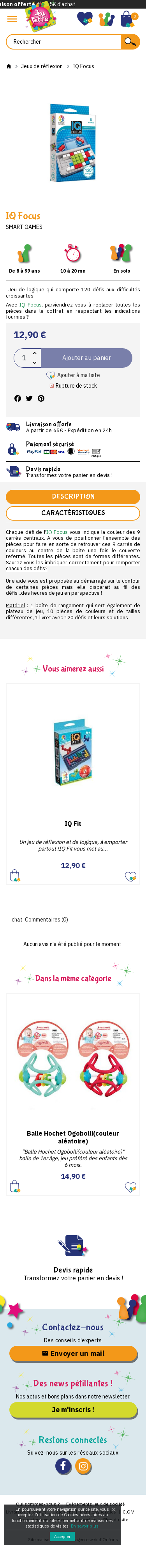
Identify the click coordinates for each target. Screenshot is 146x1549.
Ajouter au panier (15, 875)
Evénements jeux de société (95, 1504)
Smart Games (24, 226)
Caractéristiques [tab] (73, 513)
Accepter (62, 1536)
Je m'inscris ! (73, 1409)
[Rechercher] (73, 42)
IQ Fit (73, 824)
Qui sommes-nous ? (38, 1504)
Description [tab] (73, 497)
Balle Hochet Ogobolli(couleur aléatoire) (73, 1137)
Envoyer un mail (73, 1353)
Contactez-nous (73, 1327)
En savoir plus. (85, 1526)
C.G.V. (129, 1512)
